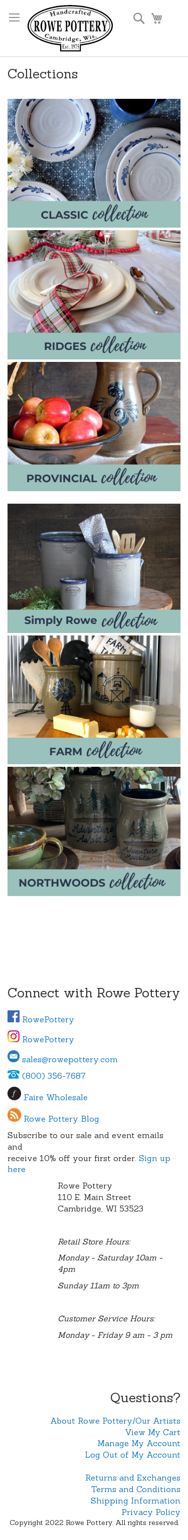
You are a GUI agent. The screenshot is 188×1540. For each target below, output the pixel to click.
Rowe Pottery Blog (61, 1119)
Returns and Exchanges (132, 1478)
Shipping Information (135, 1501)
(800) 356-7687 (47, 1076)
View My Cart (152, 1432)
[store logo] (70, 28)
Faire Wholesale (56, 1097)
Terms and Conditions (135, 1489)
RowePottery (41, 1019)
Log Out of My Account (132, 1455)
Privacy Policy (150, 1512)
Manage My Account (138, 1443)
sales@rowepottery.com (63, 1059)
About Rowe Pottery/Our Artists (115, 1421)
